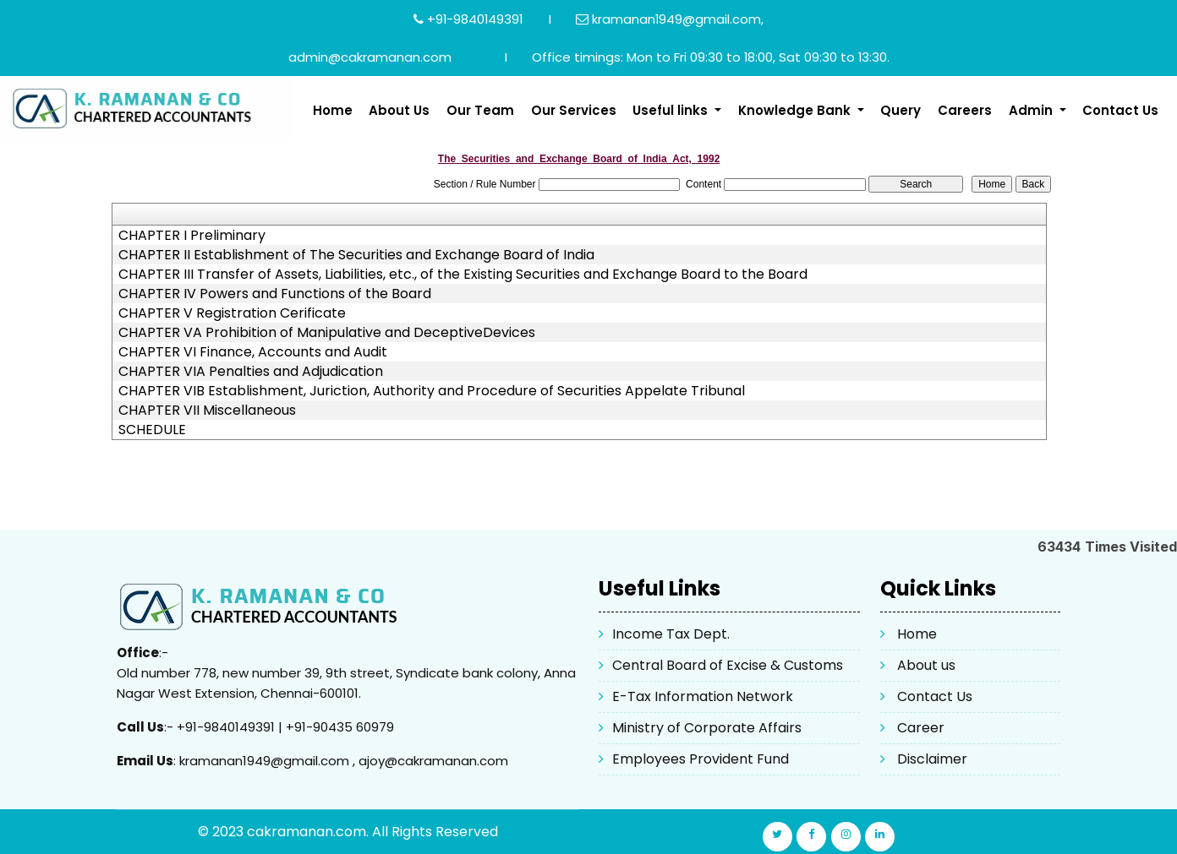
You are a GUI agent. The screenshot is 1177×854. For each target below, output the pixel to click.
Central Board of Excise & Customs (727, 665)
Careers (965, 110)
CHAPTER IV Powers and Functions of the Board (274, 294)
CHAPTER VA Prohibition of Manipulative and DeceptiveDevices (326, 333)
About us (926, 665)
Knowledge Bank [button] (796, 110)
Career (920, 727)
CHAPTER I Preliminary (192, 235)
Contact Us (1120, 110)
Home (333, 110)
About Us (399, 110)
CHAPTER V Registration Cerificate (232, 313)
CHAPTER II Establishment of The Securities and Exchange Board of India (356, 255)
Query (900, 110)
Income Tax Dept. (671, 634)
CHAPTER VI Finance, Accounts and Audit (252, 352)
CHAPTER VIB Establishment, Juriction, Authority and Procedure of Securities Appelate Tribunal (431, 391)
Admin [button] (1032, 110)
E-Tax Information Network (702, 696)
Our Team (480, 110)
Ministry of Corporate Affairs (707, 727)
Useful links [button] (671, 110)
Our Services (573, 110)
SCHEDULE (152, 430)
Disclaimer (932, 759)
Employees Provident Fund (700, 759)
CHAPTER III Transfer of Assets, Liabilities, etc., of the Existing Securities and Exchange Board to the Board (462, 274)
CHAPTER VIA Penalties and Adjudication (250, 371)
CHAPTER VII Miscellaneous (207, 410)
